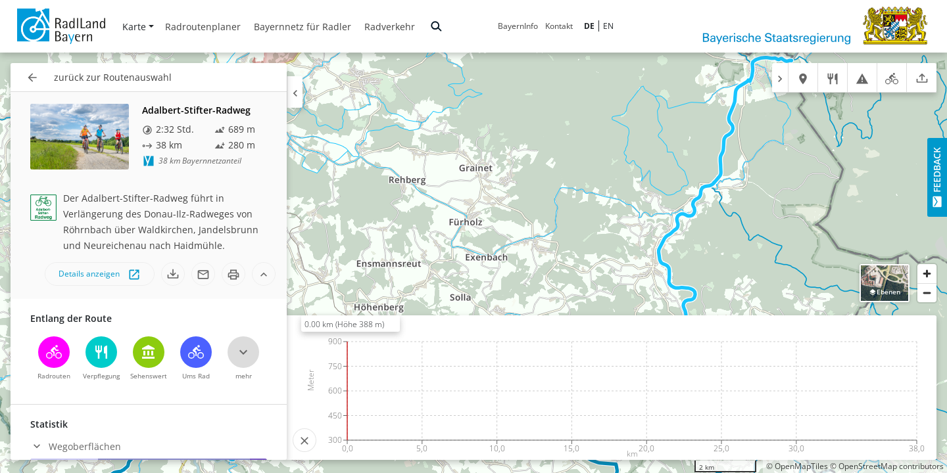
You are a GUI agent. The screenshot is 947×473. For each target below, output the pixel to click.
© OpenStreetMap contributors (887, 466)
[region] (473, 263)
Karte (138, 26)
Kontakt (559, 26)
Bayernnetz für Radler (302, 26)
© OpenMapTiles (797, 466)
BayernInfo (518, 26)
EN (608, 26)
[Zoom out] (926, 292)
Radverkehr (389, 26)
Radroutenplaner (203, 26)
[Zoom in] (926, 273)
